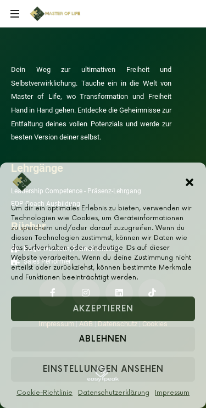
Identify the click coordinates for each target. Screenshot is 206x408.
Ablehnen (103, 339)
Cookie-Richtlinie (44, 393)
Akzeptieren (103, 309)
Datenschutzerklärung (113, 393)
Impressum (172, 393)
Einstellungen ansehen (103, 369)
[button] (189, 181)
